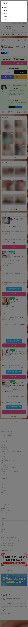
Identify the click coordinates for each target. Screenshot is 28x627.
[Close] (25, 2)
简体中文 (6, 13)
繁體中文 (6, 16)
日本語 (5, 7)
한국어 (5, 19)
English (5, 10)
